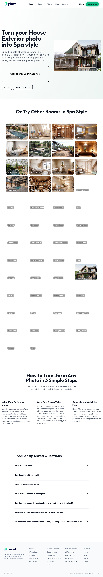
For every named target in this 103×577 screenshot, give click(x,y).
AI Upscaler (50, 561)
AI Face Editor (69, 552)
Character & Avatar (71, 561)
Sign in (81, 4)
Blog (57, 4)
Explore (40, 4)
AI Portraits (32, 555)
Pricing (49, 4)
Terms (86, 561)
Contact (65, 4)
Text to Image (33, 561)
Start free (92, 4)
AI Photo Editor (33, 552)
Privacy (86, 564)
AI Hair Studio (69, 558)
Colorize (50, 564)
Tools (32, 4)
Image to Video (33, 558)
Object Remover (52, 552)
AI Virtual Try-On (70, 555)
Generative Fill (51, 555)
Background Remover (54, 558)
